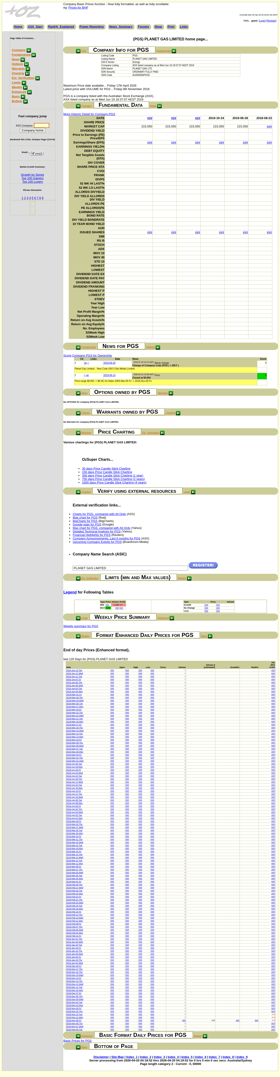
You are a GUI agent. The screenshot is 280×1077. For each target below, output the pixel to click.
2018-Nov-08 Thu (74, 1023)
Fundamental (21, 54)
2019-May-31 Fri (74, 694)
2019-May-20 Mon (74, 721)
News (16, 59)
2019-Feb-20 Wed (74, 903)
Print (171, 26)
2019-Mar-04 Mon (74, 878)
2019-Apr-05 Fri (73, 806)
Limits (16, 82)
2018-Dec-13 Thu (74, 981)
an (85, 363)
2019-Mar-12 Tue (74, 860)
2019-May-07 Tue (74, 749)
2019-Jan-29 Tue (74, 945)
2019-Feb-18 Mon (74, 909)
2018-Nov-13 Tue (74, 1014)
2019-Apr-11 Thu (74, 794)
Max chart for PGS (85, 517)
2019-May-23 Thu (74, 712)
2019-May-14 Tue (74, 734)
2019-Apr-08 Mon (74, 803)
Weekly (17, 87)
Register (271, 20)
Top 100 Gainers (32, 178)
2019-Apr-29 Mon (74, 767)
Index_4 (173, 1057)
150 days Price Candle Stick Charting (107, 472)
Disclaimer (101, 1057)
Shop (158, 26)
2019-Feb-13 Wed (74, 918)
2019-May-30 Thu (74, 697)
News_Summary (120, 26)
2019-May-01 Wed (75, 761)
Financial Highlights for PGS (92, 535)
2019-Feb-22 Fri (73, 896)
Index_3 (159, 1057)
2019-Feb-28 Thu (74, 884)
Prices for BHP (78, 7)
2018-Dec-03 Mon (74, 1005)
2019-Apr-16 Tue (74, 785)
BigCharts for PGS (85, 521)
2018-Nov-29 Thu (74, 1011)
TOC (83, 50)
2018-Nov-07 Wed (74, 1026)
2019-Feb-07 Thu (74, 927)
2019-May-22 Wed (75, 715)
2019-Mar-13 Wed (74, 857)
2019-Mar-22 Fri (73, 836)
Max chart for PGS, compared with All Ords (101, 528)
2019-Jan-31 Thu (74, 939)
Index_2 (145, 1057)
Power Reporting (92, 26)
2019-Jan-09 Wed (74, 954)
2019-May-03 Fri (74, 755)
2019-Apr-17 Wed (74, 782)
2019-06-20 (109, 363)
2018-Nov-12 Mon (74, 1017)
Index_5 (186, 1057)
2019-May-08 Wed (75, 746)
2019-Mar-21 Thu (74, 839)
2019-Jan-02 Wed (74, 963)
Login (262, 20)
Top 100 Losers (32, 181)
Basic (16, 96)
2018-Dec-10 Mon (74, 990)
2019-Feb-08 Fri (73, 924)
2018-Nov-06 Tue (74, 1029)
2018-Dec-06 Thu (74, 996)
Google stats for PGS (87, 524)
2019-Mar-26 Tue (74, 830)
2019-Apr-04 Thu (74, 809)
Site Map (117, 1057)
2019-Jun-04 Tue (74, 688)
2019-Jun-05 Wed (74, 685)
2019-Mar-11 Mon (74, 863)
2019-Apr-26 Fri (73, 770)
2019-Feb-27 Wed (74, 887)
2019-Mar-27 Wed (74, 827)
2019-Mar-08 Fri (73, 866)
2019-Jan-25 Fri (73, 948)
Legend (70, 592)
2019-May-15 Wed (75, 731)
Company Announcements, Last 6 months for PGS (106, 538)
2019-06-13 (109, 375)
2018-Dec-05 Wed (74, 999)
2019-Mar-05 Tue (74, 875)
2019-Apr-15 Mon (74, 788)
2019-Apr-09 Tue (74, 800)
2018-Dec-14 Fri (73, 978)
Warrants (18, 68)
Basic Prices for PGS (77, 1040)
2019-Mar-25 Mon (74, 833)
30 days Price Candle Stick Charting (106, 468)
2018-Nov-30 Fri (73, 1008)
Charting (18, 73)
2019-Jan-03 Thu (74, 960)
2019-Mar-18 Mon (74, 848)
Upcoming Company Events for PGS (97, 542)
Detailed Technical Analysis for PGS (96, 531)
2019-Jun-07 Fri (73, 679)
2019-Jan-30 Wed (74, 942)
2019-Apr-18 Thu (74, 779)
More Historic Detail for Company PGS (89, 114)
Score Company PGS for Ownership (87, 355)
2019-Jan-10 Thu (74, 951)
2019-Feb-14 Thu (74, 915)
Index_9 (241, 1057)
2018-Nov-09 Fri (73, 1020)
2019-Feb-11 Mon (74, 921)
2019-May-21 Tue (74, 718)
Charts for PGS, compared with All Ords (99, 514)
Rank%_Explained (61, 26)
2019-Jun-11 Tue (74, 676)
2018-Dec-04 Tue (74, 1002)
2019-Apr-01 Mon (74, 818)
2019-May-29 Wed (75, 700)
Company (19, 50)
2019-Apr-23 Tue (74, 776)
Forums (143, 26)
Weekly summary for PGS (80, 626)
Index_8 (228, 1057)
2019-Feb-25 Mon (74, 893)
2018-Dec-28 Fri (73, 966)
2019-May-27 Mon (74, 706)
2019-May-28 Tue (74, 703)
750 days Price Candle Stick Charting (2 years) (113, 479)
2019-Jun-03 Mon (74, 691)
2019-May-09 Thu (74, 743)
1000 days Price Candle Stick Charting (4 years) (114, 482)
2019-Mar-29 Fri (73, 821)
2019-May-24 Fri (74, 709)
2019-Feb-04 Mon (74, 933)
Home (18, 26)
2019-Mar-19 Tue (74, 845)
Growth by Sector (32, 174)
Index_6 (200, 1057)
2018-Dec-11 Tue (74, 987)
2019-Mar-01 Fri (73, 881)
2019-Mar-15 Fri (73, 851)
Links (184, 26)
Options (17, 64)
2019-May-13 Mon (74, 737)
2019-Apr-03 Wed (74, 812)
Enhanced (19, 92)
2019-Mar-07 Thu (74, 869)
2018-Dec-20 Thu (74, 972)
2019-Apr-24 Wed (74, 773)
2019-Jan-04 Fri (73, 957)
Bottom (17, 101)
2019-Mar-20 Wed (74, 842)
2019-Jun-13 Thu (74, 670)
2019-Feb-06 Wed (74, 930)
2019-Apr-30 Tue (74, 764)
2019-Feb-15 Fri (73, 912)
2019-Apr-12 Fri (73, 791)
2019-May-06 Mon (74, 752)
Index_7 (214, 1057)
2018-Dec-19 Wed (74, 975)
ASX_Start (35, 26)
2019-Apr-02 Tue (74, 815)
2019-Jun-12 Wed (74, 673)
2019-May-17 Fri (74, 724)
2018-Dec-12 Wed (74, 984)
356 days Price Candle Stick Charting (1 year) (112, 475)
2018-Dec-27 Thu (74, 969)
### (149, 118)
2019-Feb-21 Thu (74, 900)
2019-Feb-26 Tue (74, 890)
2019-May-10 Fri (74, 740)
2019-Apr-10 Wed (74, 797)
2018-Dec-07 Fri (73, 993)
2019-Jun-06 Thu (74, 682)
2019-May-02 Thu (74, 758)
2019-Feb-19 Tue (74, 906)
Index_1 (131, 1057)
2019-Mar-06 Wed (74, 872)
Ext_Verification (23, 78)
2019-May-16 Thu (74, 728)
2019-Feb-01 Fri (73, 936)
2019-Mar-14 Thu (74, 854)
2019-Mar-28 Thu (74, 824)
